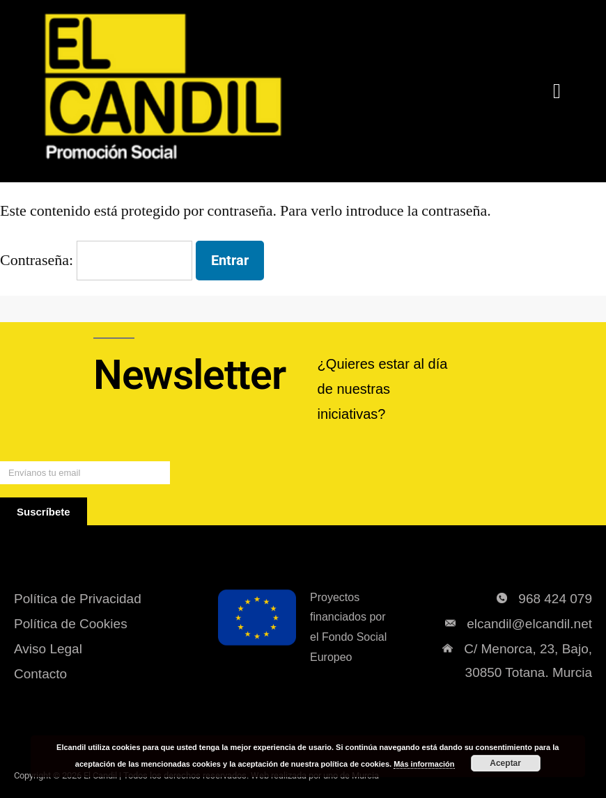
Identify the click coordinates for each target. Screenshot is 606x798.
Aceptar (505, 763)
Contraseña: (96, 260)
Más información (424, 764)
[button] (557, 91)
